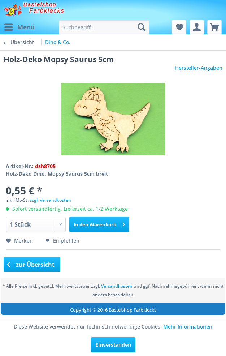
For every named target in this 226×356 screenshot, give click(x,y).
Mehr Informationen (187, 326)
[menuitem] (19, 27)
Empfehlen (62, 240)
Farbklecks (47, 10)
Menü (19, 26)
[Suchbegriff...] (104, 27)
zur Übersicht (31, 265)
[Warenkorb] (214, 27)
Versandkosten (116, 286)
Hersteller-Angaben (198, 67)
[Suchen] (141, 27)
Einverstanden (113, 344)
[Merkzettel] (179, 27)
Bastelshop (40, 4)
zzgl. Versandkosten (50, 200)
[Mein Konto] (197, 27)
